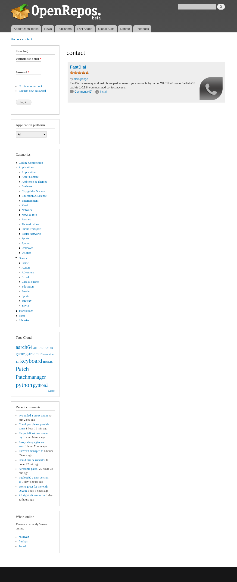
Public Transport (31, 229)
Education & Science (34, 195)
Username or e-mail (28, 58)
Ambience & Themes (34, 181)
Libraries (24, 320)
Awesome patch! (28, 468)
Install (103, 91)
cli (51, 348)
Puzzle (26, 291)
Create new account (30, 86)
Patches (26, 219)
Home (15, 39)
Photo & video (30, 224)
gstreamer (33, 353)
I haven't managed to (31, 451)
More (51, 390)
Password (22, 72)
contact (27, 39)
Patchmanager (31, 377)
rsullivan (24, 536)
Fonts (22, 315)
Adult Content (30, 176)
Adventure (28, 272)
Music (25, 205)
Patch (22, 369)
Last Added (84, 29)
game (20, 353)
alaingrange (81, 79)
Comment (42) (83, 91)
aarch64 (24, 347)
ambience (41, 347)
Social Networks (31, 233)
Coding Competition (31, 162)
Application (29, 172)
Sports (25, 238)
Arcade (26, 277)
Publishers (64, 29)
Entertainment (30, 200)
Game (25, 263)
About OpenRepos (26, 29)
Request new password (32, 90)
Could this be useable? (32, 460)
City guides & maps (33, 191)
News (48, 29)
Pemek (23, 546)
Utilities (26, 252)
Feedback (142, 29)
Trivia (25, 305)
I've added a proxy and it (33, 415)
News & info (29, 214)
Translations (26, 311)
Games (23, 258)
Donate (125, 29)
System (26, 243)
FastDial (78, 67)
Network (27, 210)
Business (27, 186)
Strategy (27, 300)
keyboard (31, 360)
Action (26, 267)
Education (28, 286)
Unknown (27, 248)
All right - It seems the (32, 495)
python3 (40, 385)
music (48, 361)
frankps (23, 541)
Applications (26, 167)
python (24, 385)
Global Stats (106, 29)
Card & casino (30, 281)
